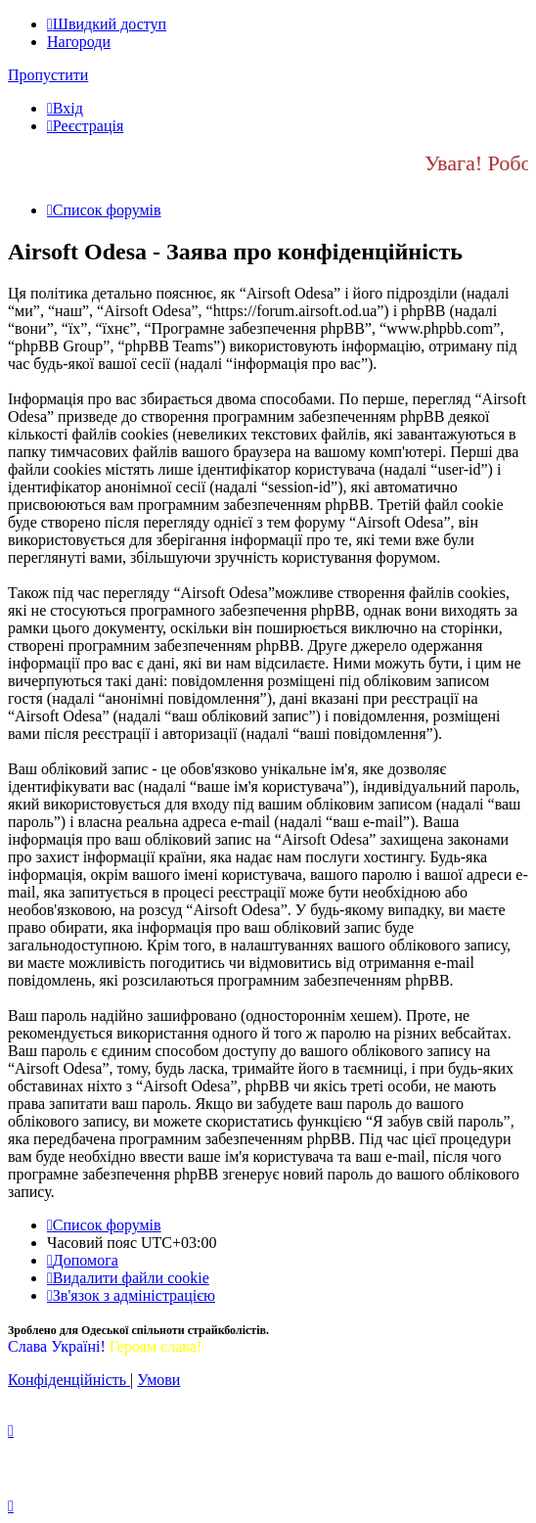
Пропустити (48, 75)
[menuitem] (65, 108)
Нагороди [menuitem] (79, 41)
